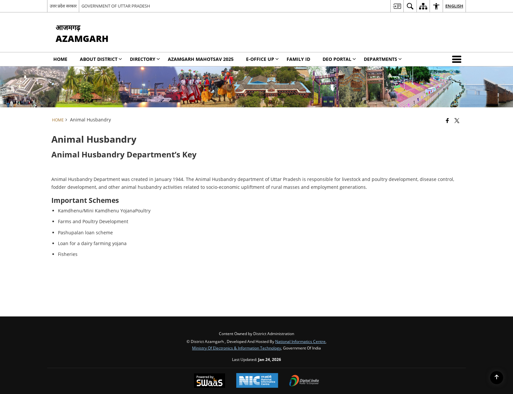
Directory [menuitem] (145, 59)
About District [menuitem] (101, 59)
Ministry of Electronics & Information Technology (236, 347)
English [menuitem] (454, 6)
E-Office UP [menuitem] (262, 59)
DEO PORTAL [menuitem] (339, 59)
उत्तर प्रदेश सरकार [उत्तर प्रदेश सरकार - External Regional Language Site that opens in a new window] (63, 6)
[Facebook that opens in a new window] (447, 120)
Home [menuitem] (60, 59)
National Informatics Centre (300, 341)
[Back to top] (496, 377)
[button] (458, 59)
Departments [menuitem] (383, 59)
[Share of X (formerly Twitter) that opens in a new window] (457, 120)
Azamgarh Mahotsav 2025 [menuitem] (201, 59)
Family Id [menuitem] (298, 59)
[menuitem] (396, 6)
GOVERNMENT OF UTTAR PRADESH (115, 6)
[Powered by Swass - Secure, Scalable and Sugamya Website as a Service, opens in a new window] (209, 381)
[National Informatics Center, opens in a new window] (257, 381)
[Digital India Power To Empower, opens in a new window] (304, 381)
